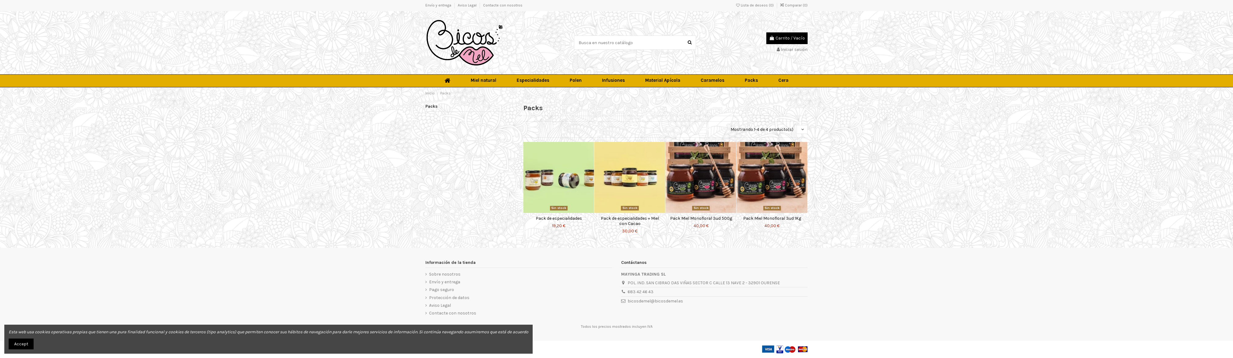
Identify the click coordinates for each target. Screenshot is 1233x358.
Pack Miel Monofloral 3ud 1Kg (772, 218)
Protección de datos (449, 297)
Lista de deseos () (755, 5)
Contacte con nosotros (502, 5)
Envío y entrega (438, 5)
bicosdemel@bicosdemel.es (655, 301)
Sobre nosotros (445, 274)
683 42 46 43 (640, 291)
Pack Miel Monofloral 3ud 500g (701, 218)
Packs (431, 106)
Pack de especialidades (559, 218)
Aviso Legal (467, 5)
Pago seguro (441, 289)
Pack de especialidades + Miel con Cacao (630, 221)
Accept (21, 344)
